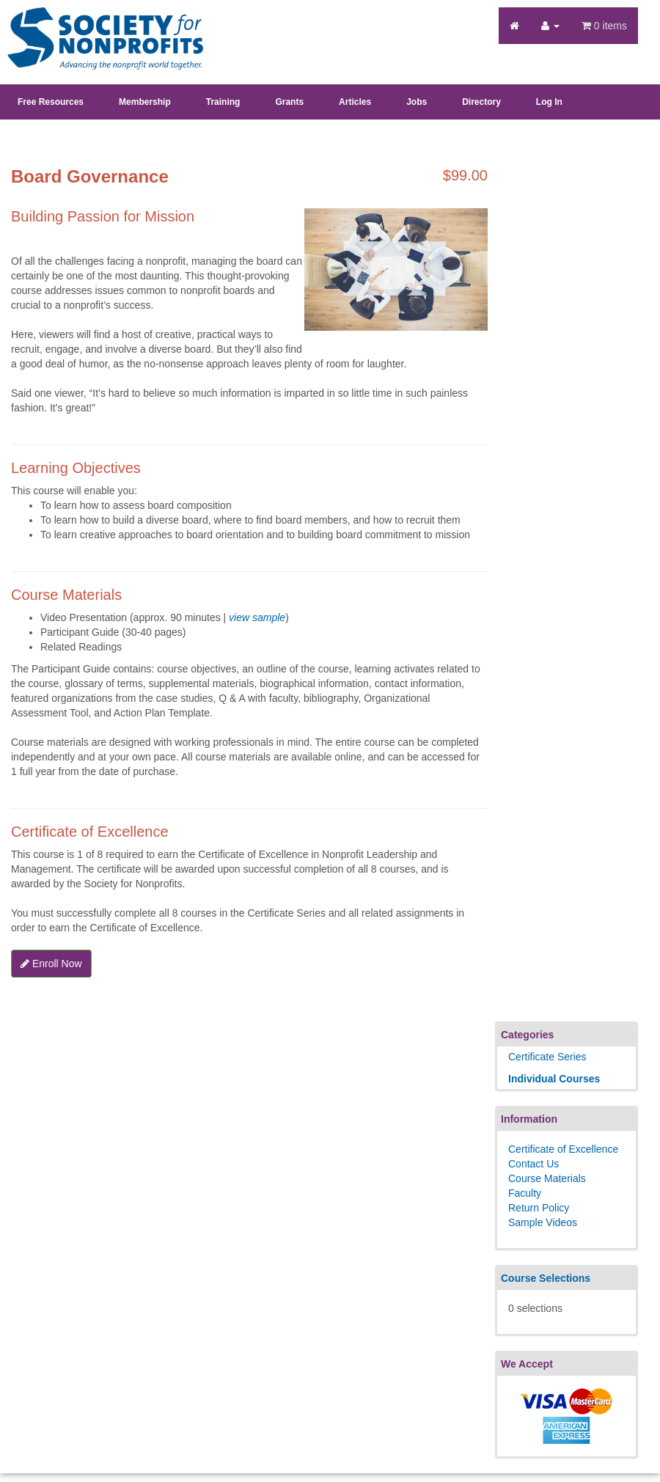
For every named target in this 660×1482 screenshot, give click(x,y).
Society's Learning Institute (97, 25)
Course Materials (547, 1178)
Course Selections (545, 1278)
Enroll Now (51, 963)
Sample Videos (542, 1222)
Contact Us (533, 1164)
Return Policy (538, 1208)
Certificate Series (547, 1057)
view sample (257, 617)
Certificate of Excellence (563, 1149)
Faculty (524, 1193)
